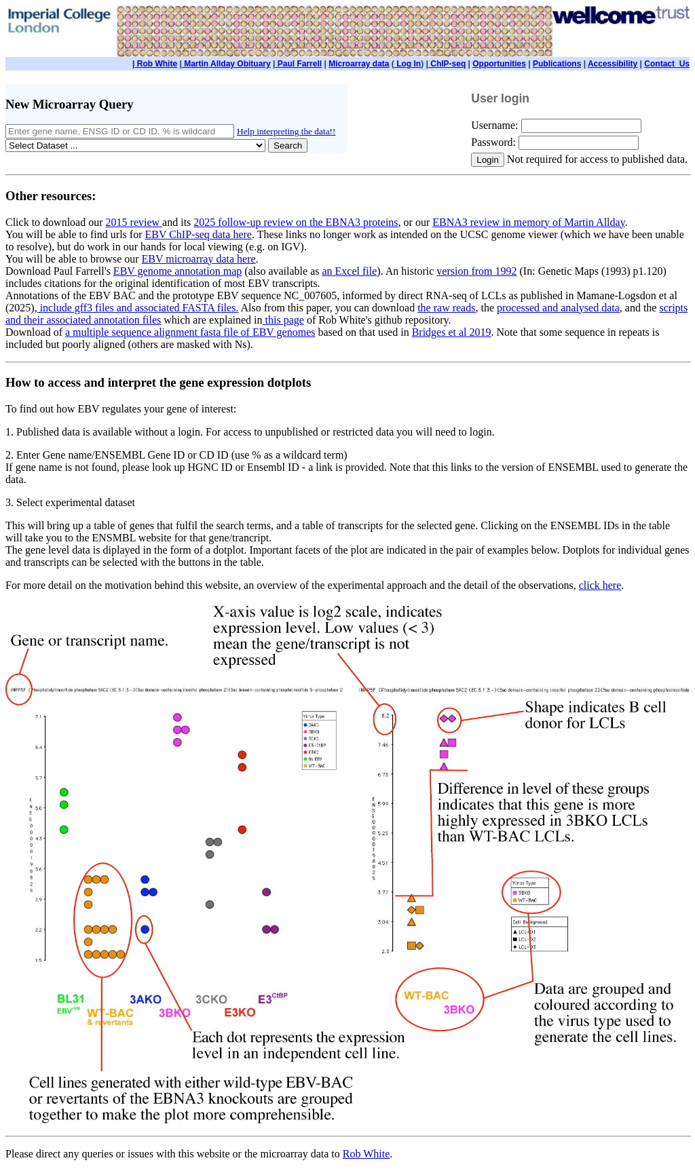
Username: (496, 125)
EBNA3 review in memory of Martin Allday (528, 222)
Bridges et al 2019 (451, 332)
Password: (495, 142)
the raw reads (446, 307)
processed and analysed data (558, 307)
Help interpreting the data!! (286, 131)
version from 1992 (476, 271)
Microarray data (358, 64)
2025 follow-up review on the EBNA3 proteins (295, 222)
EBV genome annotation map (177, 271)
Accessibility (612, 64)
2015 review (134, 222)
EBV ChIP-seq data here (198, 234)
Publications (557, 64)
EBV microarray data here (199, 259)
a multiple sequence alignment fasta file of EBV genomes (190, 332)
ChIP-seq (447, 64)
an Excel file (349, 271)
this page (283, 320)
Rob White (366, 1153)
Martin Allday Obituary (226, 64)
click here (600, 585)
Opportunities (499, 64)
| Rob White (154, 64)
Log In (407, 64)
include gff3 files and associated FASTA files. (138, 307)
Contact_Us (667, 64)
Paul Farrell (298, 64)
